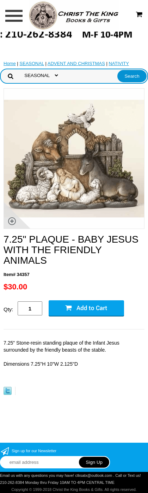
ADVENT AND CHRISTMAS (76, 63)
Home (10, 63)
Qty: (8, 309)
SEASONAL (31, 63)
